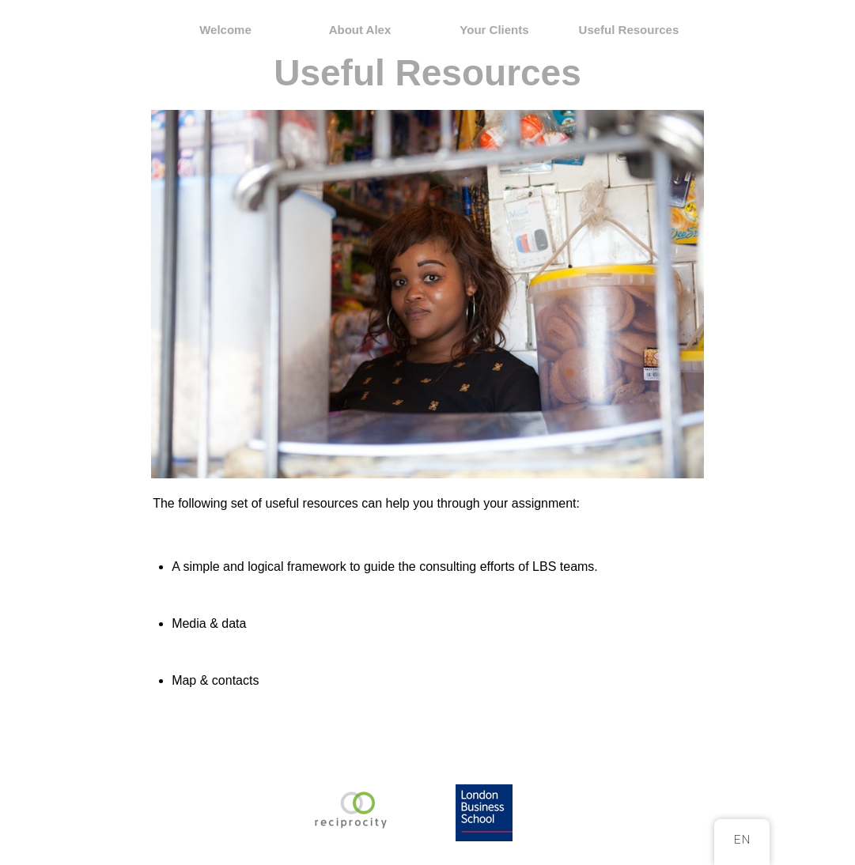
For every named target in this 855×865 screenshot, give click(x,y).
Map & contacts (215, 680)
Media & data (209, 623)
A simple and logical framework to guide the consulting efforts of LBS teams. (385, 566)
